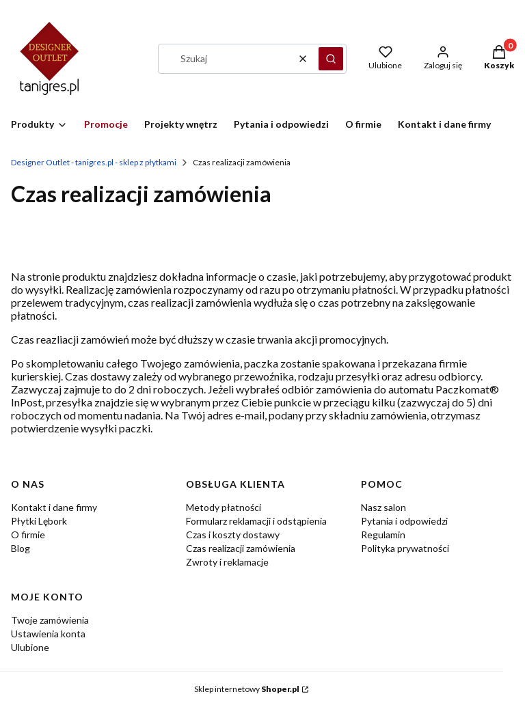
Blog (20, 548)
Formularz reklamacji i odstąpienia (256, 521)
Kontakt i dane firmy (54, 507)
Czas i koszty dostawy (233, 534)
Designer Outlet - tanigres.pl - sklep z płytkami (93, 162)
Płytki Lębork (39, 521)
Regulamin (383, 534)
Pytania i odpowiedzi (404, 521)
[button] (331, 58)
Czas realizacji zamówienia (240, 548)
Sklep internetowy (246, 689)
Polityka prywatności (405, 548)
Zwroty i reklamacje (227, 562)
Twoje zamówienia (50, 620)
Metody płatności (223, 507)
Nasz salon (383, 507)
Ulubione (30, 647)
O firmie (28, 534)
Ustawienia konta (48, 633)
